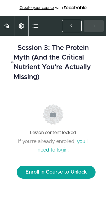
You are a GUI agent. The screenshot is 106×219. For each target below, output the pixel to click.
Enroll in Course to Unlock (56, 172)
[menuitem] (21, 26)
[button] (7, 26)
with (53, 8)
